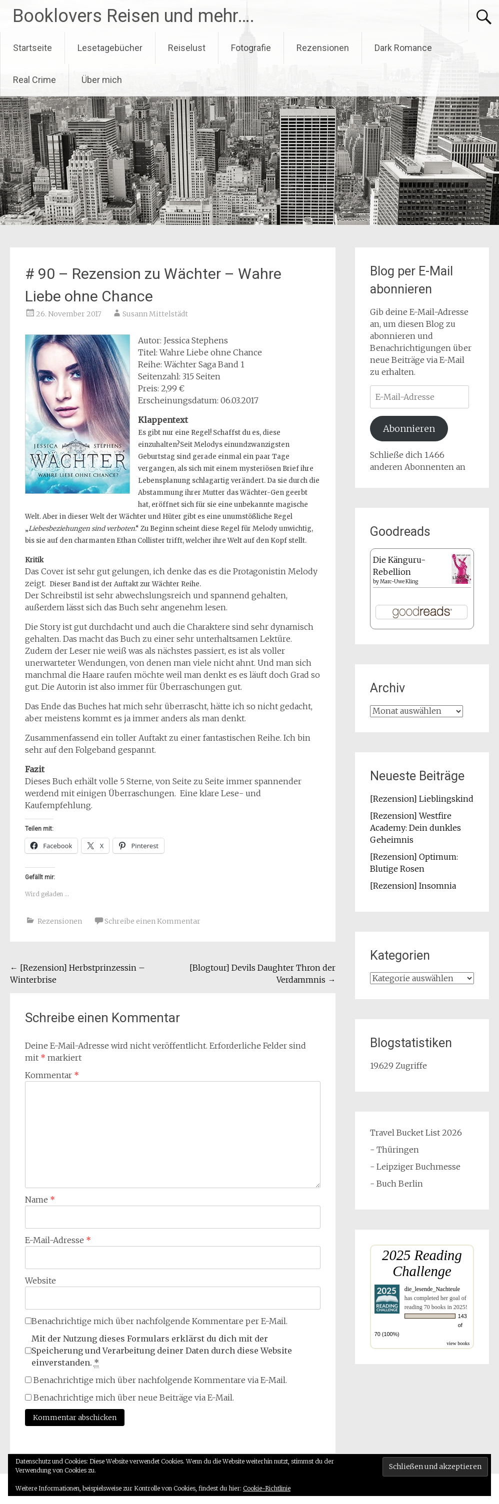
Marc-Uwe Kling (399, 581)
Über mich (102, 79)
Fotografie (251, 47)
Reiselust (187, 47)
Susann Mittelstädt (155, 313)
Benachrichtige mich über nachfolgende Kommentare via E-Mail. (160, 1380)
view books (458, 1343)
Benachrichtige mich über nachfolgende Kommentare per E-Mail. (156, 1321)
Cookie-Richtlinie (266, 1488)
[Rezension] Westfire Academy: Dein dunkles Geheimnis (415, 828)
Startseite (32, 47)
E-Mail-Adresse (58, 1240)
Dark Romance (403, 47)
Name (40, 1200)
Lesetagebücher (110, 47)
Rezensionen (322, 47)
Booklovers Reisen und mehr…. (133, 15)
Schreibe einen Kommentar (152, 921)
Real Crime (34, 79)
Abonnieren (409, 428)
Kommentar (52, 1075)
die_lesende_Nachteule (432, 1289)
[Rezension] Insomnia (413, 886)
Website (40, 1281)
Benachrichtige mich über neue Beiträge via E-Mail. (134, 1398)
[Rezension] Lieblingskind (422, 799)
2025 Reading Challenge (422, 1263)
